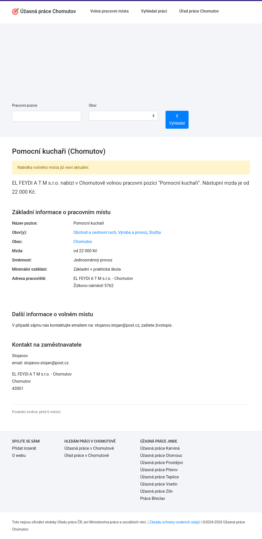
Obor (92, 105)
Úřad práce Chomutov (199, 11)
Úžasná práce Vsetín (158, 484)
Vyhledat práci (154, 11)
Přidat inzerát (24, 448)
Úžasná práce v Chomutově (89, 448)
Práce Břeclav (152, 498)
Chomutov (82, 241)
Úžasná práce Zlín (156, 491)
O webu (19, 455)
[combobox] (123, 115)
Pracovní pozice (24, 105)
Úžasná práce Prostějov (161, 462)
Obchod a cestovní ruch (94, 232)
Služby (155, 232)
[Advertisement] (131, 59)
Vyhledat (177, 120)
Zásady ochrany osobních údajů (174, 522)
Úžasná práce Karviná (160, 448)
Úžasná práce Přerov (159, 469)
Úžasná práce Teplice (159, 477)
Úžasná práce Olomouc (161, 455)
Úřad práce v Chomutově (86, 455)
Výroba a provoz (132, 232)
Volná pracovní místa (109, 11)
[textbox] (99, 115)
